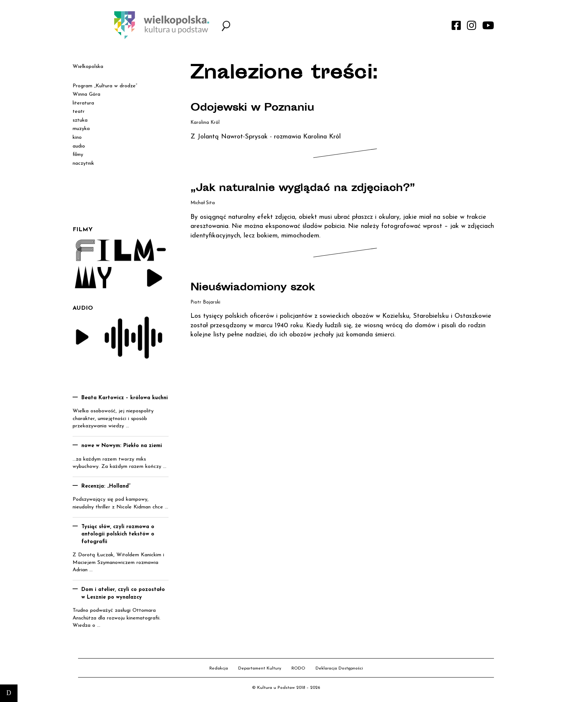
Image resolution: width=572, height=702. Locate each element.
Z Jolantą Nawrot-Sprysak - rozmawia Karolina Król (265, 136)
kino (77, 137)
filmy (78, 154)
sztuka (80, 120)
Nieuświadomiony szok (254, 288)
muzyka (81, 128)
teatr (79, 111)
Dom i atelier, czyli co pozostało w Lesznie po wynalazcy (123, 593)
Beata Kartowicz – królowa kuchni (124, 398)
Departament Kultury (259, 668)
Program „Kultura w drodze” (105, 86)
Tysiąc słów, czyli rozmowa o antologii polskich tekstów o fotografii (117, 534)
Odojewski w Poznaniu (254, 108)
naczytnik (83, 163)
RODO (298, 668)
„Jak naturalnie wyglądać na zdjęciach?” (305, 189)
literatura (83, 103)
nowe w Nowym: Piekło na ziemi (121, 446)
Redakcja (218, 668)
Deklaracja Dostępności (339, 668)
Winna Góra (86, 94)
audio (79, 146)
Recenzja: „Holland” (106, 486)
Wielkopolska (88, 66)
